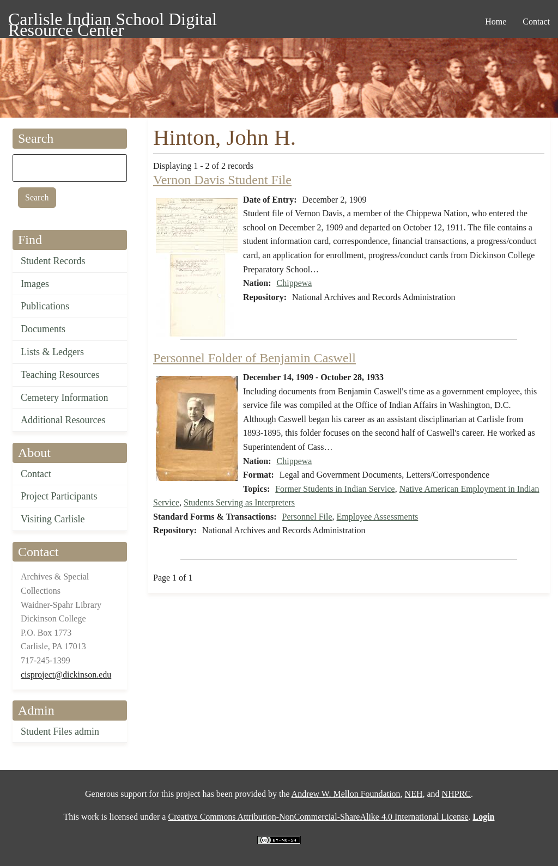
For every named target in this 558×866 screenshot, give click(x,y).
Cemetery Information (64, 397)
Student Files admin (60, 731)
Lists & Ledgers (52, 351)
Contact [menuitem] (536, 21)
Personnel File (307, 516)
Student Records (53, 260)
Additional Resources (63, 419)
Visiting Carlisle (52, 519)
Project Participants (59, 496)
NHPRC (456, 793)
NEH (414, 793)
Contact (36, 473)
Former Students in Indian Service (335, 488)
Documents (43, 329)
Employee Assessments (377, 516)
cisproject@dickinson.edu (66, 674)
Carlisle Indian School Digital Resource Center (112, 21)
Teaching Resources (60, 374)
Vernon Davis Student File (222, 180)
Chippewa (294, 283)
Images (35, 283)
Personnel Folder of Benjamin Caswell (254, 358)
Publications (45, 306)
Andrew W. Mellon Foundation (346, 793)
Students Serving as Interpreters (239, 502)
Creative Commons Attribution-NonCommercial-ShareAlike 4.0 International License (318, 816)
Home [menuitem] (495, 21)
